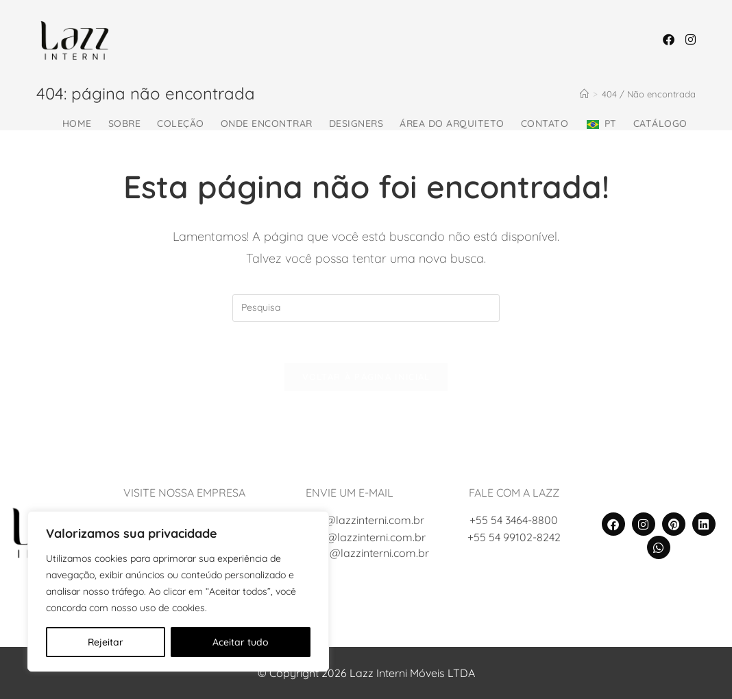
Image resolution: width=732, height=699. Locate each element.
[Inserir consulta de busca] (366, 308)
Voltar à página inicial (366, 376)
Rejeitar (105, 642)
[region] (178, 591)
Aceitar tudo (240, 642)
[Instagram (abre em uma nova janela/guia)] (690, 39)
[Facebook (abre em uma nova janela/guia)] (668, 39)
